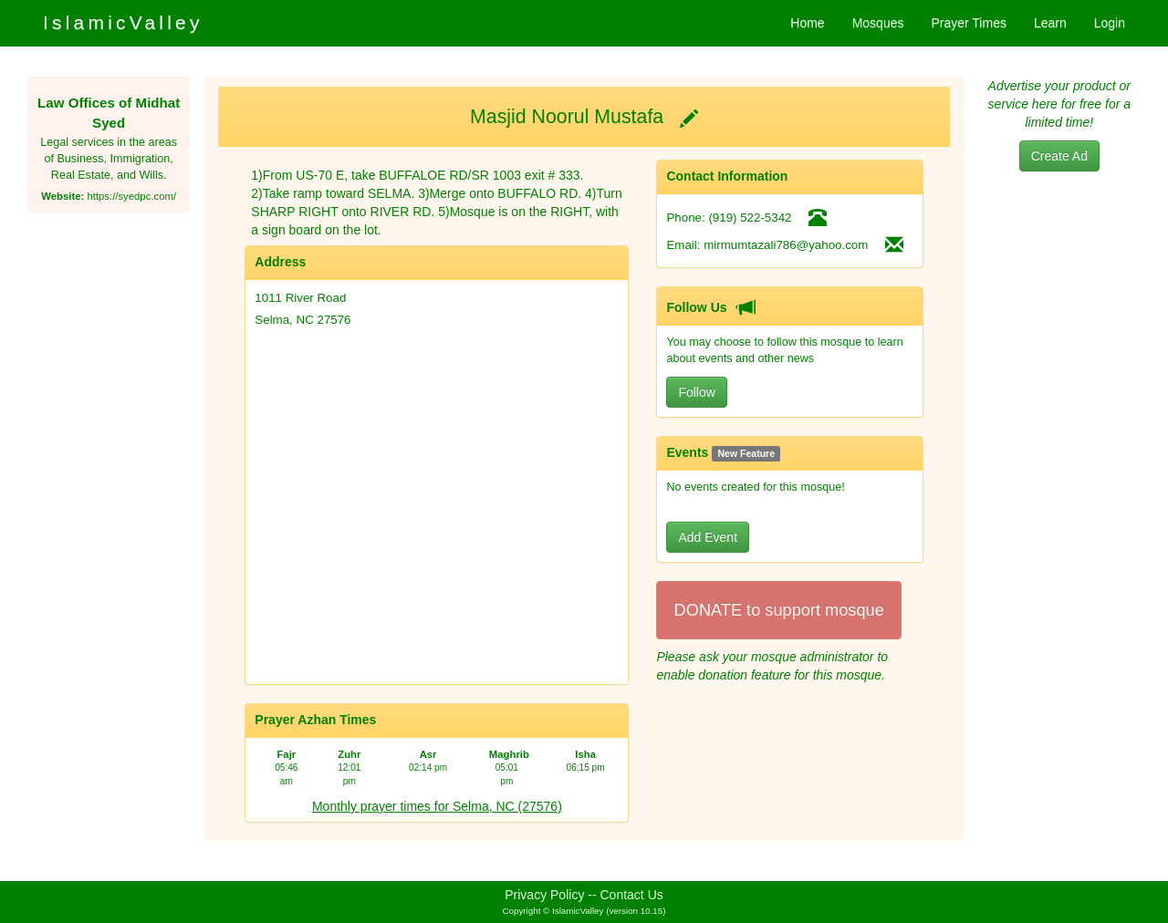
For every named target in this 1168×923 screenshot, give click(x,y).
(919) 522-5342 (749, 217)
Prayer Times (968, 23)
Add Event (707, 537)
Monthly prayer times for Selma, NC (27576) (437, 806)
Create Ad (1059, 156)
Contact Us (631, 894)
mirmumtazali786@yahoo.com (786, 245)
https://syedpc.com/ (131, 196)
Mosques (878, 23)
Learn (1050, 23)
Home (807, 23)
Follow (696, 392)
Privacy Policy (544, 894)
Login (1109, 23)
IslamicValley (123, 22)
